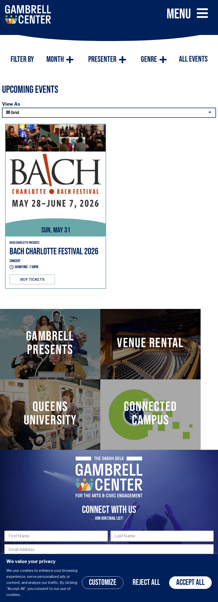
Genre (154, 59)
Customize (102, 582)
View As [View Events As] (11, 104)
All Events (193, 59)
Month (59, 59)
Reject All (146, 582)
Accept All (190, 582)
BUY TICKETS (32, 279)
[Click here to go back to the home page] (28, 14)
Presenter (107, 59)
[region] (109, 578)
